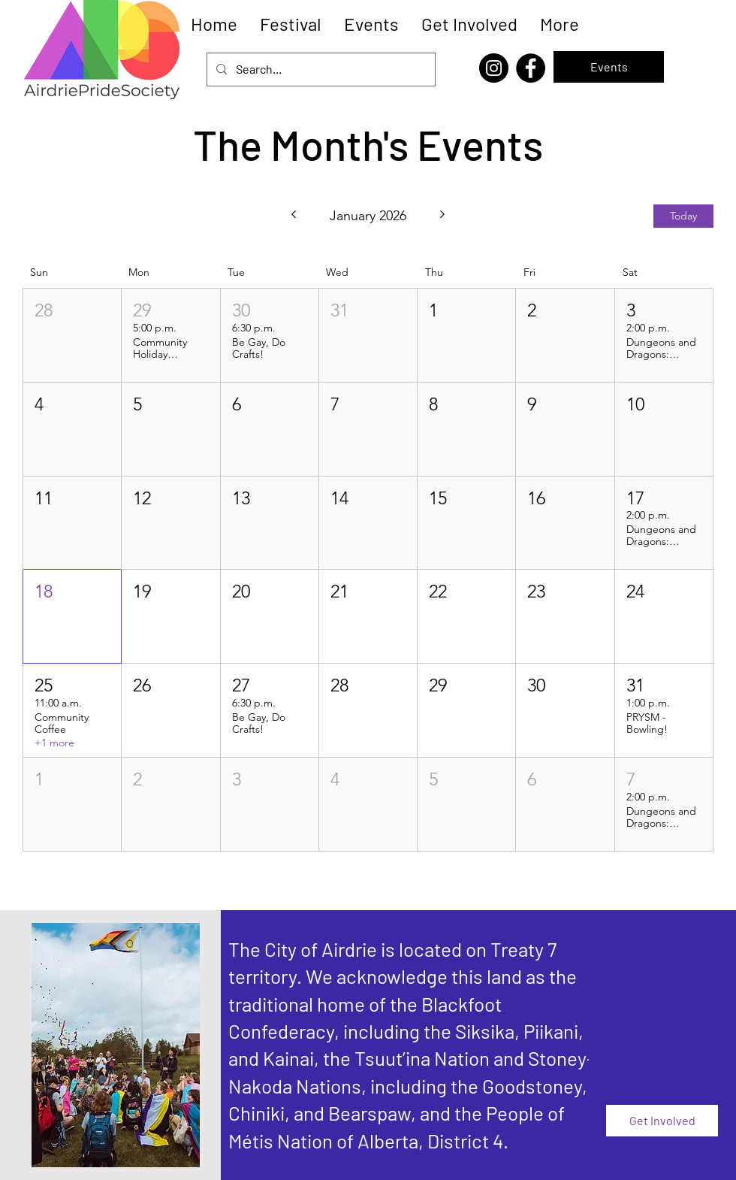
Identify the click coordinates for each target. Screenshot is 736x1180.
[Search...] (319, 69)
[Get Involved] (662, 1120)
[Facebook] (530, 68)
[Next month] (443, 216)
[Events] (609, 67)
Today (683, 215)
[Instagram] (493, 68)
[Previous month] (293, 216)
